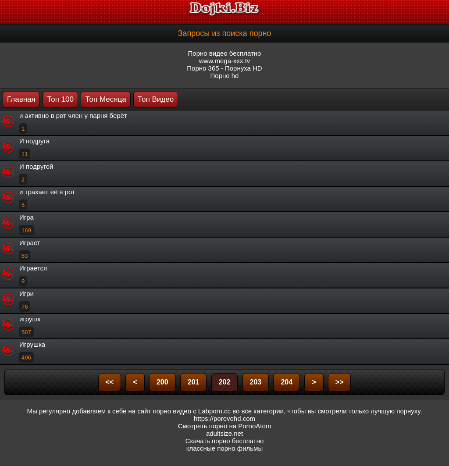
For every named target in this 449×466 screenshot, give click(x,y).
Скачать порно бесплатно (224, 441)
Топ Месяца (105, 99)
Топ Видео (156, 99)
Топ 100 (60, 99)
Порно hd (224, 75)
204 (286, 382)
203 (256, 382)
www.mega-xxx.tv (224, 60)
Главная (21, 99)
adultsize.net (224, 433)
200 (162, 382)
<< (110, 382)
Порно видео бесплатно (224, 53)
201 (194, 382)
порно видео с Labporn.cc (192, 411)
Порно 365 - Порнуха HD (224, 68)
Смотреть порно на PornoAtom (224, 426)
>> (339, 382)
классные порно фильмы (224, 448)
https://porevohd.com (224, 418)
